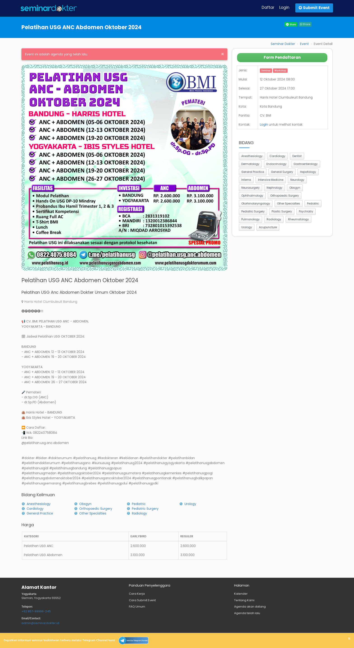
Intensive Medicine (270, 180)
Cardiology (35, 508)
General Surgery (282, 172)
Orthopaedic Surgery (95, 508)
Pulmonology (250, 219)
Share (305, 24)
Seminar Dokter (283, 44)
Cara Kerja (137, 594)
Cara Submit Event (142, 600)
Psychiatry (306, 211)
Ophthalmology (252, 195)
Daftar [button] (268, 7)
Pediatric (139, 504)
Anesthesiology (39, 504)
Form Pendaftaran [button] (282, 57)
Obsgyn (85, 504)
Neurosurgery (250, 188)
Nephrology (274, 188)
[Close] (222, 54)
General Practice (40, 513)
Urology (190, 504)
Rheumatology (298, 219)
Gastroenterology (305, 164)
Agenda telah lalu (247, 613)
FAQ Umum (137, 606)
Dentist (297, 156)
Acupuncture (268, 227)
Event (304, 44)
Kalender (241, 594)
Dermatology (250, 164)
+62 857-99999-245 (36, 611)
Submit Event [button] (314, 7)
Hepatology (308, 172)
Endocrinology (276, 164)
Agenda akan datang (250, 606)
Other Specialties (92, 513)
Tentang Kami (244, 600)
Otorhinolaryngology (255, 203)
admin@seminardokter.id (40, 623)
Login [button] (284, 7)
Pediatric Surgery (145, 508)
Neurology (297, 180)
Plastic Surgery (282, 211)
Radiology (139, 513)
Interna (246, 180)
